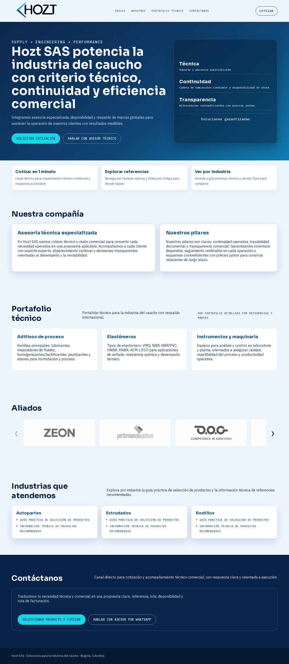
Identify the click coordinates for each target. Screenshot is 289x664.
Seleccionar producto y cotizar (52, 620)
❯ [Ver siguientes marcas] (273, 433)
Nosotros (138, 10)
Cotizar (266, 11)
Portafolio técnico (167, 10)
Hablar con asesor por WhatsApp (122, 620)
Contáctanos (199, 10)
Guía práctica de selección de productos (54, 519)
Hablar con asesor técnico (92, 139)
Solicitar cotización (35, 139)
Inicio (120, 10)
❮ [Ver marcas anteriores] (16, 433)
